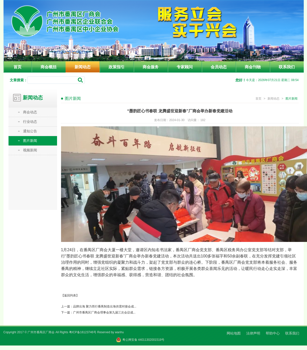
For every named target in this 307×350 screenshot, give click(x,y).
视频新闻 (30, 150)
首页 (18, 67)
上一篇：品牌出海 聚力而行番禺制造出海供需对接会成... (98, 306)
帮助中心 (273, 333)
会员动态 (219, 67)
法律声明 (253, 333)
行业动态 (30, 122)
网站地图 (234, 333)
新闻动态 (83, 67)
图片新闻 (30, 141)
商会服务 (151, 67)
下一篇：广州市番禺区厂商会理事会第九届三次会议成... (98, 312)
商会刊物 (253, 67)
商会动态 (30, 112)
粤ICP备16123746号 (82, 332)
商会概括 (49, 67)
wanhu (119, 332)
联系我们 (287, 67)
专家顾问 (185, 67)
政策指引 (117, 67)
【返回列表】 (70, 295)
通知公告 (30, 131)
